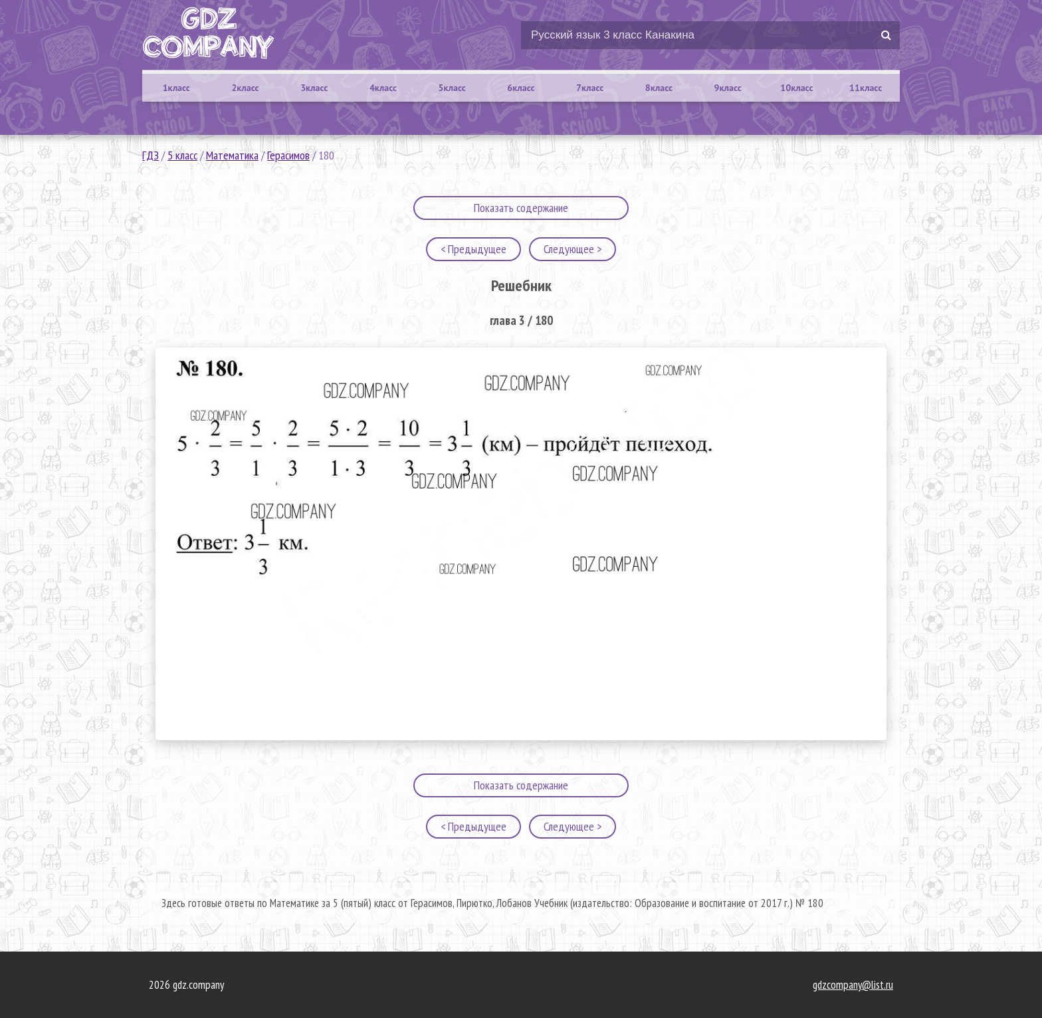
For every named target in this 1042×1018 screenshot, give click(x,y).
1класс (176, 88)
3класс (314, 88)
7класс (589, 88)
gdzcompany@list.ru (853, 984)
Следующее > (572, 248)
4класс (383, 88)
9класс (728, 88)
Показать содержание (521, 207)
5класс (452, 88)
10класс (796, 88)
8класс (659, 88)
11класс (865, 88)
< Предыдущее (473, 248)
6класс (520, 88)
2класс (245, 88)
